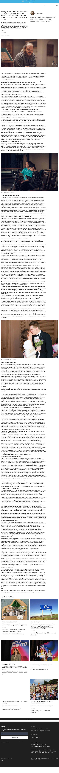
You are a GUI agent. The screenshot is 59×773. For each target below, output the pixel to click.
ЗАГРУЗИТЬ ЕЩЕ (29, 724)
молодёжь (8, 677)
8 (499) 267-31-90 (42, 749)
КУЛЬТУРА (46, 734)
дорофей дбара (34, 718)
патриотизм (41, 19)
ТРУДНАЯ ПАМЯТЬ (35, 736)
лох (32, 634)
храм (39, 17)
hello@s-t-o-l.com (34, 749)
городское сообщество (6, 635)
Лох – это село (35, 623)
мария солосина (13, 633)
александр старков (6, 633)
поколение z (15, 675)
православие (33, 21)
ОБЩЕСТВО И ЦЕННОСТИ (45, 736)
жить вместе (21, 675)
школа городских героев (14, 631)
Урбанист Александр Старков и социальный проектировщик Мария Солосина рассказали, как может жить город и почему (15, 626)
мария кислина (40, 634)
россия (36, 19)
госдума (46, 634)
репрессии (47, 21)
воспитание (49, 19)
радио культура (22, 631)
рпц (45, 19)
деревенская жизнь (52, 634)
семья (32, 19)
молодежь (10, 675)
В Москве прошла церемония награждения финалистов (42, 668)
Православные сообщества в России (17, 635)
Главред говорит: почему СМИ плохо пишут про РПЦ (15, 708)
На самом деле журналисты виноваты (10, 710)
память (43, 21)
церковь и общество (6, 714)
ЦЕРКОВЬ (7, 35)
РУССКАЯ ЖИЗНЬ (39, 734)
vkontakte (37, 743)
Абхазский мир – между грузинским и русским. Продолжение (42, 708)
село (35, 634)
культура (43, 17)
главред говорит (18, 714)
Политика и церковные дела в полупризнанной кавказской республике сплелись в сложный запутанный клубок (43, 711)
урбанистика (19, 633)
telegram (32, 743)
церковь (38, 21)
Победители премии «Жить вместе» (41, 666)
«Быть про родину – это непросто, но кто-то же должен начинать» (14, 667)
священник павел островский (50, 17)
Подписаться (15, 743)
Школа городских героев (9, 623)
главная (2, 35)
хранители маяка (33, 17)
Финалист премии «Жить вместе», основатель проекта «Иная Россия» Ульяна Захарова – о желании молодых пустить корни (15, 670)
